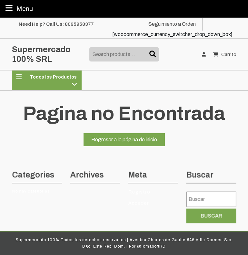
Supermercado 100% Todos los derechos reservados (70, 240)
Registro (139, 191)
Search (153, 54)
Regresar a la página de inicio (128, 141)
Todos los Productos (46, 80)
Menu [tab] (18, 8)
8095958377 (79, 24)
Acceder (139, 202)
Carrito (224, 54)
